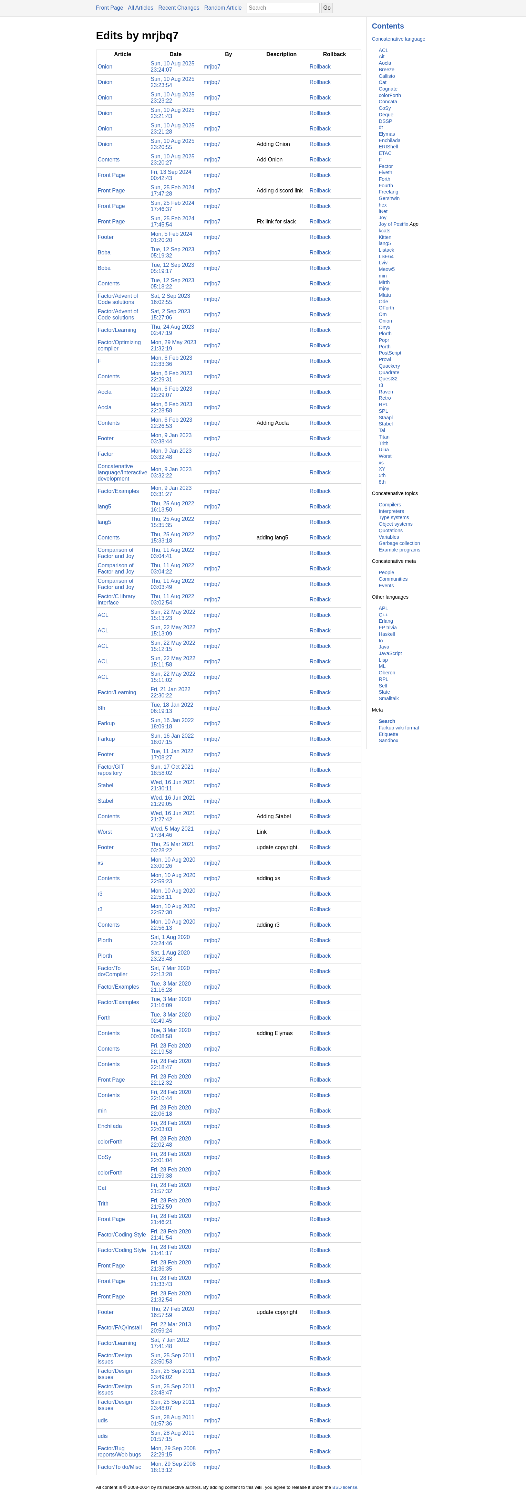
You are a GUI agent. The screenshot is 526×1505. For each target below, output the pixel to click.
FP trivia (388, 627)
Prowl (385, 359)
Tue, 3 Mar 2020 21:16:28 (171, 987)
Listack (386, 250)
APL (383, 608)
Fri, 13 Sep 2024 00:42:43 (171, 175)
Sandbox (389, 740)
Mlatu (385, 295)
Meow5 (387, 269)
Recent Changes (178, 8)
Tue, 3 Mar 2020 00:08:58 (171, 1033)
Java (384, 647)
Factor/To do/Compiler (112, 971)
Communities (393, 579)
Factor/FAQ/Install (120, 1327)
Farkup (106, 723)
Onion (385, 321)
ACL (384, 50)
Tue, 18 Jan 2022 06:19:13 (172, 708)
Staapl (386, 417)
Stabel (386, 424)
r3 (381, 385)
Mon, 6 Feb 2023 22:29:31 (171, 376)
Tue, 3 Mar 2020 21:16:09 (171, 1002)
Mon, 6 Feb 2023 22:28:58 (171, 407)
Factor (386, 166)
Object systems (396, 524)
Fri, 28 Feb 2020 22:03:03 (171, 1126)
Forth (385, 179)
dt (381, 127)
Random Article (223, 8)
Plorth (385, 333)
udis (103, 1420)
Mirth (384, 282)
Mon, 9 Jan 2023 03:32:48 (171, 454)
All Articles (140, 8)
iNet (383, 211)
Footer (106, 237)
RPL (384, 404)
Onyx (385, 327)
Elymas (387, 134)
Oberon (387, 672)
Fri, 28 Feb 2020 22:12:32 (171, 1080)
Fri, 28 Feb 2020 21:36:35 (171, 1266)
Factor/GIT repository (111, 770)
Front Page (109, 8)
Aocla (385, 63)
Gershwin (389, 198)
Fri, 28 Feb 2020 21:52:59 (171, 1204)
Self (383, 685)
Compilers (390, 504)
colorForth (390, 95)
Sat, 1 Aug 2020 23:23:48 (170, 956)
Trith (384, 443)
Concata (388, 101)
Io (381, 640)
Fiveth (385, 172)
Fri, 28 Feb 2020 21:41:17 (171, 1250)
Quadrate (389, 372)
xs (381, 462)
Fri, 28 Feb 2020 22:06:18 (171, 1111)
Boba (104, 252)
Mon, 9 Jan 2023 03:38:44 (171, 438)
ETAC (385, 153)
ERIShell (388, 146)
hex (383, 205)
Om (383, 314)
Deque (386, 114)
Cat (382, 82)
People (386, 572)
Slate (384, 692)
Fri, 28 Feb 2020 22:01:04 (171, 1157)
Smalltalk (389, 698)
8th (382, 482)
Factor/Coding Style (122, 1235)
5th (382, 475)
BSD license (345, 1487)
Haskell (387, 634)
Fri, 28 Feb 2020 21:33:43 (171, 1281)
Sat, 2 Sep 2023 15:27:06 (170, 314)
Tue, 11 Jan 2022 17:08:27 (172, 754)
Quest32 (388, 378)
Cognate (388, 89)
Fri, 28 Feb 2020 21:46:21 (171, 1219)
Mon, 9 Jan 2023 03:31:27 (171, 491)
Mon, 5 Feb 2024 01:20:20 (171, 237)
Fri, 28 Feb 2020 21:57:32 (171, 1188)
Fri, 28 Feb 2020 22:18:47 (171, 1064)
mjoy (384, 288)
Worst (385, 456)
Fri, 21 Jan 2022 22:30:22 (170, 692)
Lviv (383, 262)
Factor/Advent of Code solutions (118, 299)
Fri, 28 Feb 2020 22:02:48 (171, 1142)
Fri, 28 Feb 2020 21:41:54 (171, 1235)
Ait (382, 56)
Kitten (385, 237)
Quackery (389, 366)
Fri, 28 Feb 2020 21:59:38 (171, 1173)
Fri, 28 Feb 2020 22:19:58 (171, 1049)
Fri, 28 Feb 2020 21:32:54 (171, 1297)
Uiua (384, 449)
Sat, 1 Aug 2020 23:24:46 (170, 940)
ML (382, 666)
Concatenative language (398, 39)
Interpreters (391, 511)
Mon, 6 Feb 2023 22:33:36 (171, 361)
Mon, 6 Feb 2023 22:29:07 (171, 392)
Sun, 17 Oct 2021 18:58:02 (172, 770)
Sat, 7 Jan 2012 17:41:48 (170, 1343)
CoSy (385, 108)
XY (382, 469)
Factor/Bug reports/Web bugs (119, 1451)
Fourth (386, 185)
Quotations (391, 530)
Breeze (387, 69)
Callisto (387, 76)
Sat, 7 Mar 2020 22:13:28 (170, 971)
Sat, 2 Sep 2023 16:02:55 (170, 299)
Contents (388, 26)
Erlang (386, 621)
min (383, 275)
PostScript (390, 353)
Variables (389, 537)
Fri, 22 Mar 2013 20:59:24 (171, 1328)
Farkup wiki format (399, 727)
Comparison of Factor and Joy (116, 553)
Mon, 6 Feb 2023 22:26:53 (171, 423)
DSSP (385, 121)
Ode (383, 301)
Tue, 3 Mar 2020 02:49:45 (171, 1018)
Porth (385, 346)
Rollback (320, 67)
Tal (382, 430)
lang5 (385, 243)
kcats (385, 230)
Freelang (389, 191)
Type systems (394, 517)
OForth (386, 308)
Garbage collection (399, 543)
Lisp (383, 660)
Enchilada (390, 140)
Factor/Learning (117, 330)
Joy (382, 217)
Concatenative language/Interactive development (122, 472)
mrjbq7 (212, 67)
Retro (385, 398)
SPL (383, 411)
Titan (384, 437)
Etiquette (389, 734)
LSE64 (386, 256)
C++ (383, 615)
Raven (386, 391)
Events (386, 585)
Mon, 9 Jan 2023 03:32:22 (171, 472)
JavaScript (390, 653)
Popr (384, 340)
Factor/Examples (118, 491)
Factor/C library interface (116, 599)
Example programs (400, 549)
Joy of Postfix (394, 224)
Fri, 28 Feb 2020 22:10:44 (171, 1095)
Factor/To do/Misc (119, 1467)
